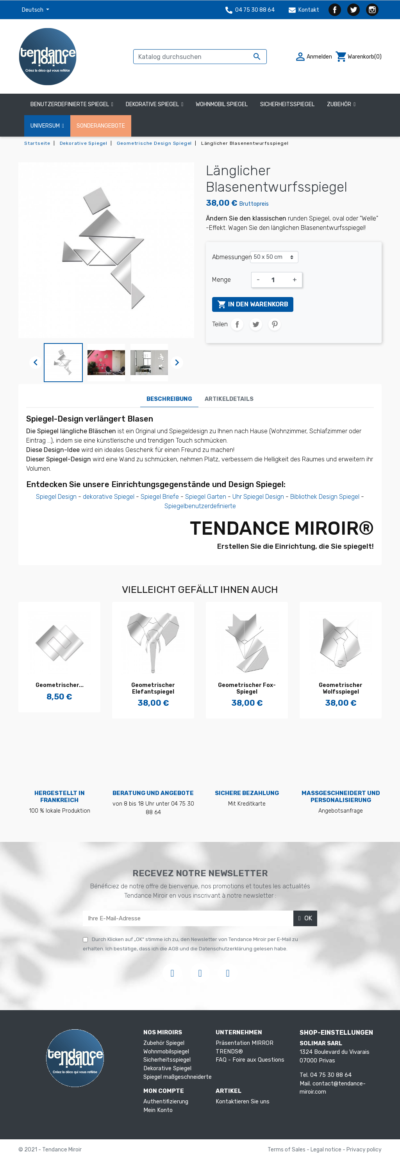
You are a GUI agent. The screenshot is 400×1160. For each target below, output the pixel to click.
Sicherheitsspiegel (167, 1060)
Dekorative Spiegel (167, 1068)
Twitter (353, 10)
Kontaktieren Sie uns (243, 1101)
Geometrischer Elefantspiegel (153, 688)
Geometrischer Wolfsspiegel (340, 688)
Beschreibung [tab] (169, 399)
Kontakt (304, 10)
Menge (221, 279)
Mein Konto (158, 1110)
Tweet (256, 324)
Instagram (372, 10)
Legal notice (327, 1149)
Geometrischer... (60, 685)
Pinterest (274, 324)
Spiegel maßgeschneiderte (177, 1077)
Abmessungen (231, 257)
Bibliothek (303, 496)
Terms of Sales (287, 1149)
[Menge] (276, 279)
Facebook (335, 10)
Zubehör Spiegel (163, 1043)
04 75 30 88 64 (250, 10)
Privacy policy (364, 1149)
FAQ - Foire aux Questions (250, 1060)
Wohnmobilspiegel (166, 1051)
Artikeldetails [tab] (229, 399)
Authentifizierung (165, 1101)
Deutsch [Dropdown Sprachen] (33, 10)
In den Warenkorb (252, 304)
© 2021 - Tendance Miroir (50, 1149)
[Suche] (200, 56)
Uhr (237, 496)
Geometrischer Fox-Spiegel (247, 688)
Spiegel (195, 496)
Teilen (237, 324)
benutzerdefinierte (210, 506)
